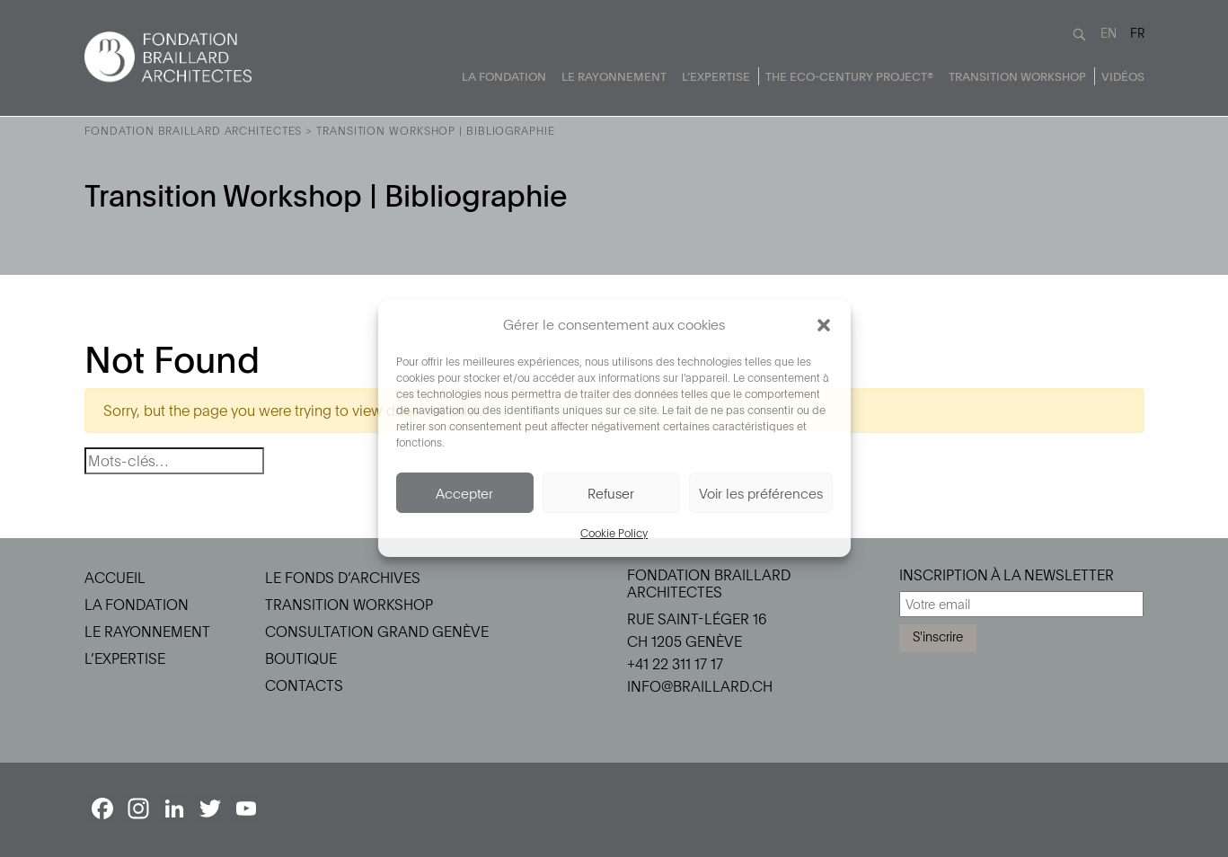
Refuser (610, 493)
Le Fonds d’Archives (342, 578)
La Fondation (504, 76)
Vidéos (1122, 76)
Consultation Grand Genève (377, 631)
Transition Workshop (1017, 76)
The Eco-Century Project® (849, 76)
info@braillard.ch (700, 686)
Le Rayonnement (614, 76)
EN (1108, 32)
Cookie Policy (614, 533)
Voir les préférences (761, 493)
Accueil (115, 578)
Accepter (464, 493)
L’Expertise (716, 76)
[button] (824, 324)
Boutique (301, 658)
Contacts (304, 685)
